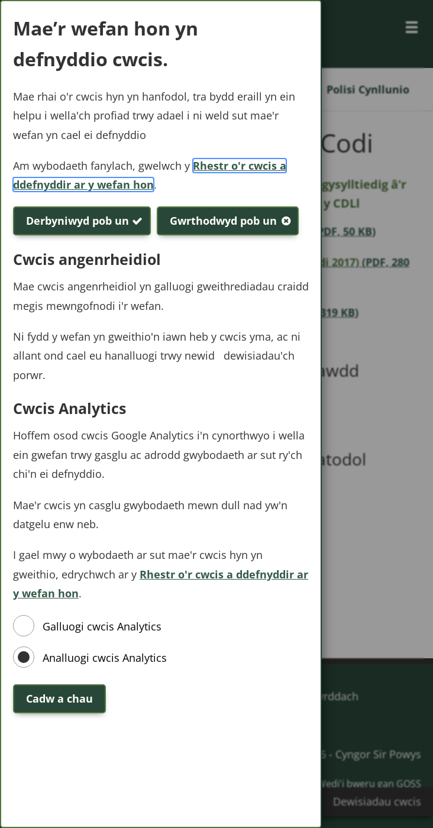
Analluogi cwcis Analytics (105, 658)
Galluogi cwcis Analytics (102, 626)
